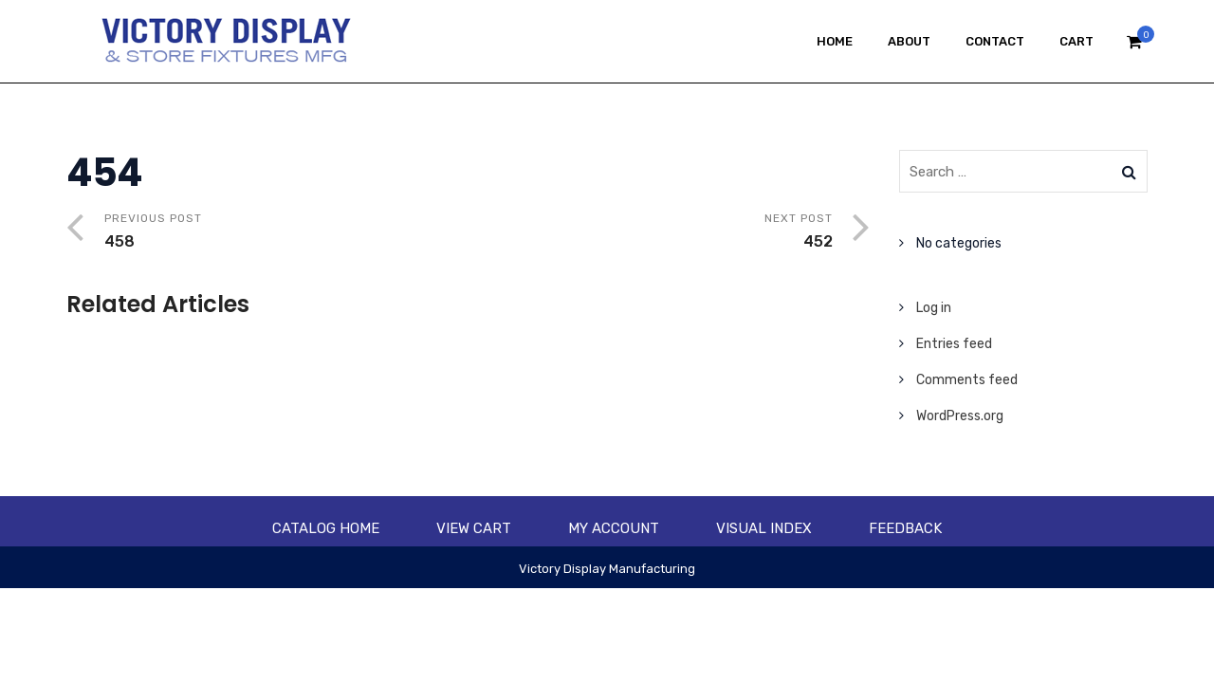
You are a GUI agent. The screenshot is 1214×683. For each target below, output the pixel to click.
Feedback (905, 528)
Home (835, 41)
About (909, 41)
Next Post (651, 233)
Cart (1076, 41)
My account (613, 528)
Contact (995, 41)
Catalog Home (325, 528)
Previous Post (286, 233)
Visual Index (764, 528)
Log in (933, 308)
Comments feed (967, 380)
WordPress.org (959, 416)
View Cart (473, 528)
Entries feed (954, 344)
